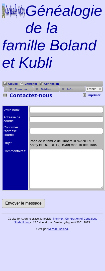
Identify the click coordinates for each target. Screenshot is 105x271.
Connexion (51, 83)
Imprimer (93, 95)
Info (69, 89)
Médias (46, 89)
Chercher (31, 83)
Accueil (13, 83)
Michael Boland (58, 236)
